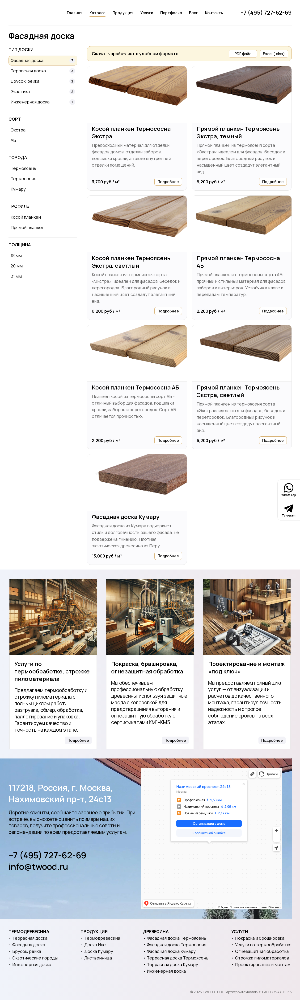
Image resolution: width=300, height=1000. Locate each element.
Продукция (123, 13)
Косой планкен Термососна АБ (135, 387)
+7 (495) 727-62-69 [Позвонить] (266, 12)
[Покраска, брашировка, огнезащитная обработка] (150, 617)
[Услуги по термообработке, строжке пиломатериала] (53, 617)
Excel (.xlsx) (274, 53)
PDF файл (242, 53)
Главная (74, 13)
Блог (193, 13)
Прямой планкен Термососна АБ (238, 261)
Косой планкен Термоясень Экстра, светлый (131, 261)
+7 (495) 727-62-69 (47, 855)
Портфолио (171, 13)
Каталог (97, 13)
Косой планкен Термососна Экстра (131, 132)
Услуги (146, 13)
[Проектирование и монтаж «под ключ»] (247, 617)
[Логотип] (29, 12)
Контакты (214, 13)
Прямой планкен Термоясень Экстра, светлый (238, 391)
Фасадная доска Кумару (125, 516)
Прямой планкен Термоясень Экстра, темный (238, 132)
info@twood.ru (38, 866)
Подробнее (168, 181)
